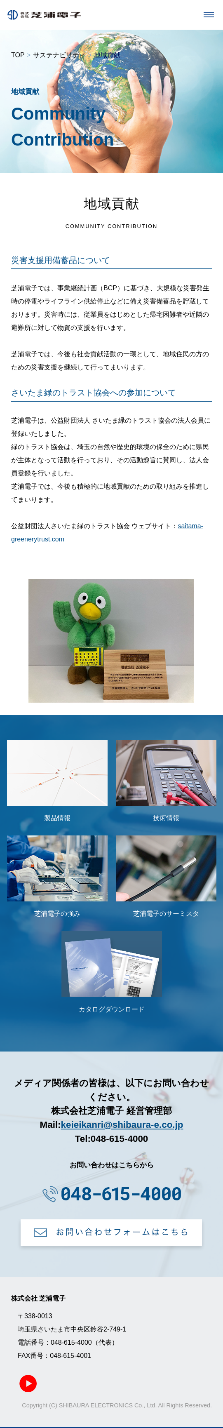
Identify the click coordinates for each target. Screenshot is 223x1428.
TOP (18, 55)
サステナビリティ (59, 55)
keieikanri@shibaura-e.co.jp (122, 1125)
